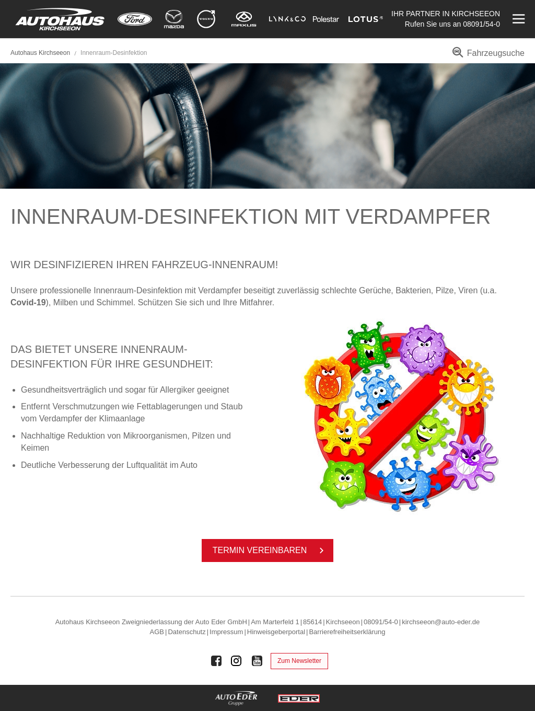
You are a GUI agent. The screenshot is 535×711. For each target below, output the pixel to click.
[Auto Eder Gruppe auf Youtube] (257, 661)
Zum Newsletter (299, 660)
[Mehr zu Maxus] (244, 19)
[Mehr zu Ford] (135, 19)
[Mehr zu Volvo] (206, 19)
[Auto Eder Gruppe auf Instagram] (236, 660)
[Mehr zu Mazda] (174, 19)
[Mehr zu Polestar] (326, 19)
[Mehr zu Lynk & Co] (287, 19)
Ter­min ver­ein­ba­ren (270, 550)
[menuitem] (487, 56)
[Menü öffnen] (517, 19)
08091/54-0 (481, 24)
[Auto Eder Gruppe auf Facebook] (216, 661)
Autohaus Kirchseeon (40, 52)
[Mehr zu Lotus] (365, 19)
